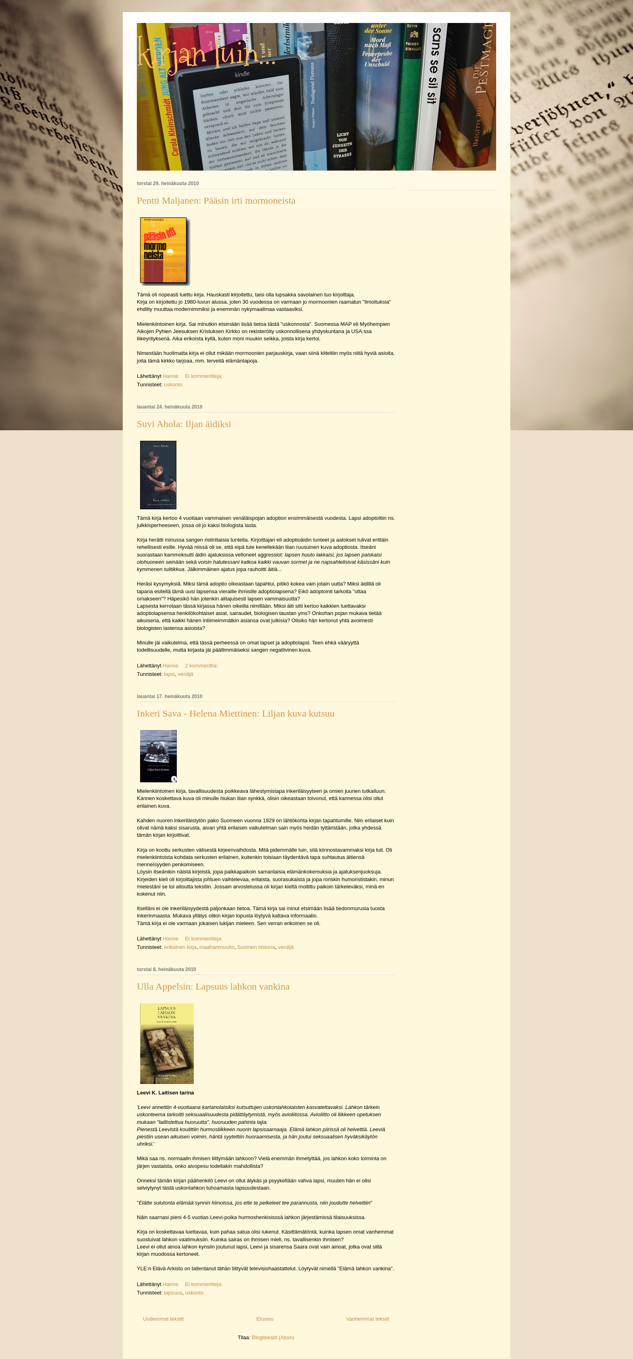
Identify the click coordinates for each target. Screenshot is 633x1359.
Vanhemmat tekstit (367, 1319)
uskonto (173, 384)
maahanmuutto (217, 947)
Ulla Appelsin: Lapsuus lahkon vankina (213, 986)
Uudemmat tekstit (163, 1319)
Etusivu (265, 1319)
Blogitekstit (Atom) (273, 1337)
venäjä (185, 674)
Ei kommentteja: (204, 376)
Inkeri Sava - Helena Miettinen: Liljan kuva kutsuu (236, 713)
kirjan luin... (207, 54)
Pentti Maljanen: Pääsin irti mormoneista (216, 200)
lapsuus (173, 1293)
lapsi (169, 674)
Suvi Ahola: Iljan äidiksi (184, 424)
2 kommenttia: (202, 666)
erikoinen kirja (180, 947)
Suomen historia (256, 947)
